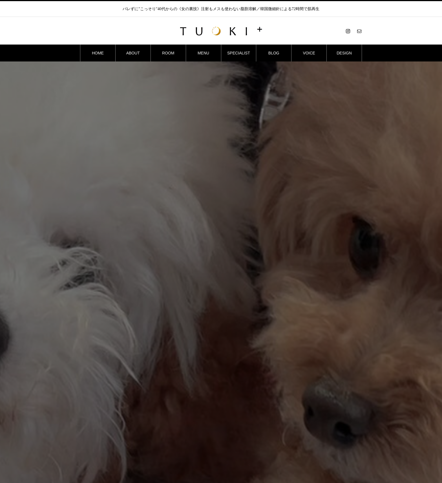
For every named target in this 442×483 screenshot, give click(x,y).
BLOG (273, 53)
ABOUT (133, 53)
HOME (98, 53)
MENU (203, 53)
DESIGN (344, 53)
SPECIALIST (238, 53)
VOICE (309, 53)
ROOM (168, 53)
